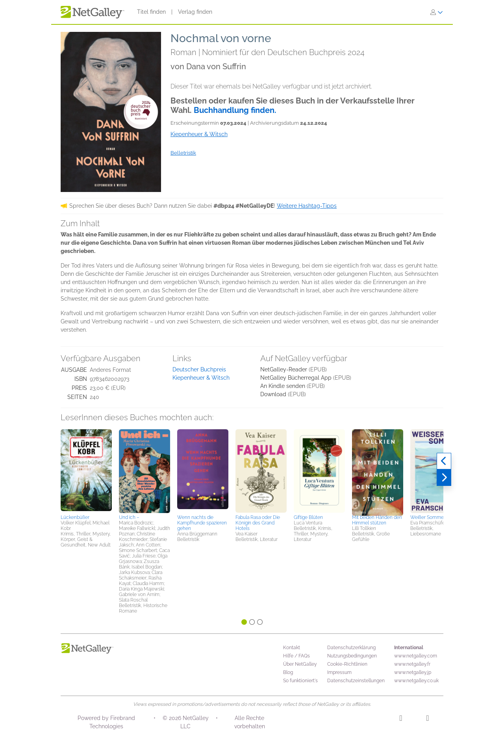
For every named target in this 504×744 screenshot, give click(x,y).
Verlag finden (195, 12)
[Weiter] (444, 477)
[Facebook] (427, 719)
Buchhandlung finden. (235, 110)
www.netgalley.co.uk (416, 680)
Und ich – (129, 517)
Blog (288, 672)
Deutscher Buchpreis (199, 369)
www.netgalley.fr (412, 664)
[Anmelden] (436, 12)
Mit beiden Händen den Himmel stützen (377, 520)
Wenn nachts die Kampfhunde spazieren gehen (202, 523)
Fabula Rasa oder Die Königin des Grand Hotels (257, 523)
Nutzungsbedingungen (352, 656)
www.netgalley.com (415, 656)
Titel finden (151, 12)
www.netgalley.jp (412, 672)
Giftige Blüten (308, 517)
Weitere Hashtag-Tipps (307, 206)
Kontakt (291, 647)
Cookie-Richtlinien (347, 664)
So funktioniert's (300, 680)
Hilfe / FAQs (296, 656)
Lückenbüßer (75, 517)
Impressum (339, 672)
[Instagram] (400, 719)
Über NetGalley (300, 664)
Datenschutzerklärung (351, 647)
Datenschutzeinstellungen (356, 680)
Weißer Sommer (427, 517)
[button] (86, 470)
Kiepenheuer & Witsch (201, 378)
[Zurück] (444, 461)
